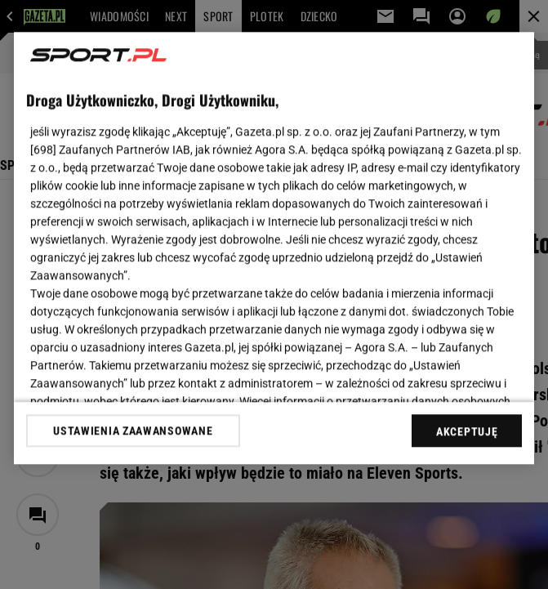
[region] (274, 248)
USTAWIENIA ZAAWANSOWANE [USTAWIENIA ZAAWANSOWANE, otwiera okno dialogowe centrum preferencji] (132, 430)
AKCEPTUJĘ (466, 431)
